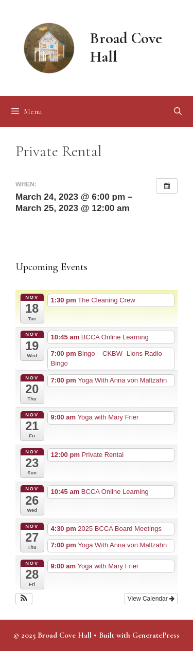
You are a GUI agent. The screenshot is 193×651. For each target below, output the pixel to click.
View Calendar (151, 598)
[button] (24, 598)
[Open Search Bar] (178, 111)
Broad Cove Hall (126, 47)
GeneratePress (156, 635)
